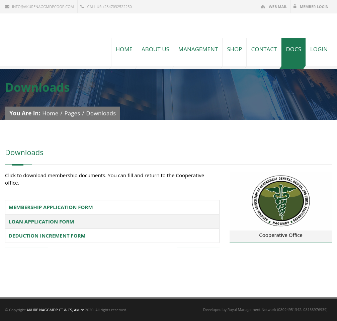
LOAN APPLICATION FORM (41, 221)
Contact (264, 49)
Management (198, 49)
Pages (72, 113)
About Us (155, 49)
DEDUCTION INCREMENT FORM (47, 235)
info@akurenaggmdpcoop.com (39, 6)
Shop (234, 49)
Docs (293, 49)
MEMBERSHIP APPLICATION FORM (51, 207)
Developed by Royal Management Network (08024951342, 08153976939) (265, 309)
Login (319, 49)
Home (124, 49)
